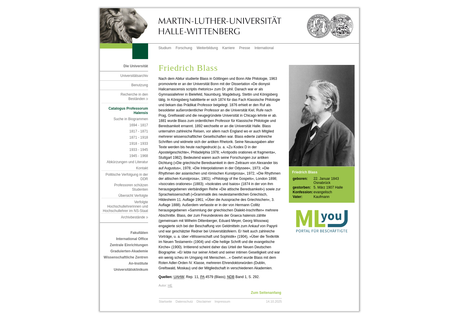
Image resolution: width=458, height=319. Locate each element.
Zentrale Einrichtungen (129, 245)
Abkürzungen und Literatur (127, 162)
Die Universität (136, 66)
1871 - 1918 (138, 137)
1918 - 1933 (138, 144)
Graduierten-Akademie (129, 251)
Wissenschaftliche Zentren (126, 257)
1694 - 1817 (138, 125)
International (264, 48)
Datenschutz (184, 301)
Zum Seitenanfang (266, 293)
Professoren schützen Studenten (131, 187)
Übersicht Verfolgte (133, 196)
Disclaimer (204, 301)
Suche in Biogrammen (131, 119)
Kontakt (142, 168)
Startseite (165, 301)
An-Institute (138, 263)
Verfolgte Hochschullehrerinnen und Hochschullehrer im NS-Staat (125, 206)
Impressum (222, 301)
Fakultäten (139, 233)
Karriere (228, 48)
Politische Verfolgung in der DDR (126, 177)
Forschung (184, 48)
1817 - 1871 (138, 131)
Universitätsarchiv (134, 76)
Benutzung (139, 85)
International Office (132, 239)
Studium (164, 48)
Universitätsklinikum (131, 270)
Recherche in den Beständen (134, 96)
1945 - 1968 (138, 156)
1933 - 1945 (138, 150)
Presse (244, 48)
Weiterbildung (207, 48)
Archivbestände (134, 217)
